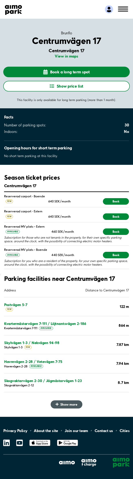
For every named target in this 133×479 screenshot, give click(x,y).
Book (115, 201)
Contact (104, 430)
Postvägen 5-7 (15, 305)
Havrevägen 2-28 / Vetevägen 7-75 (33, 362)
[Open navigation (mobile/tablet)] (123, 9)
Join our (76, 430)
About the (46, 430)
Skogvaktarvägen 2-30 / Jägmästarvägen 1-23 (43, 381)
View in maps (66, 56)
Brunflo (66, 33)
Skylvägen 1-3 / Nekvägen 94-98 (31, 343)
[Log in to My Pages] (109, 9)
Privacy (15, 430)
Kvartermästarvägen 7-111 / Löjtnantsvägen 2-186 (45, 324)
